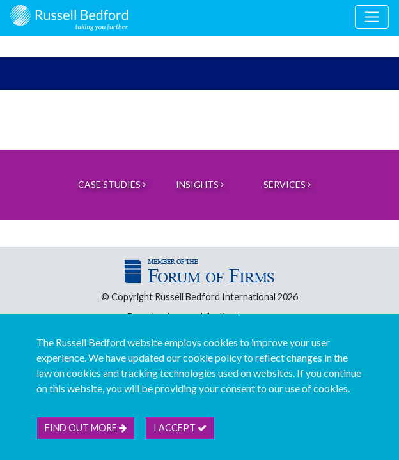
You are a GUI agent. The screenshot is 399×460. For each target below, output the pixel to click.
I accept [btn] (180, 427)
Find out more (86, 427)
